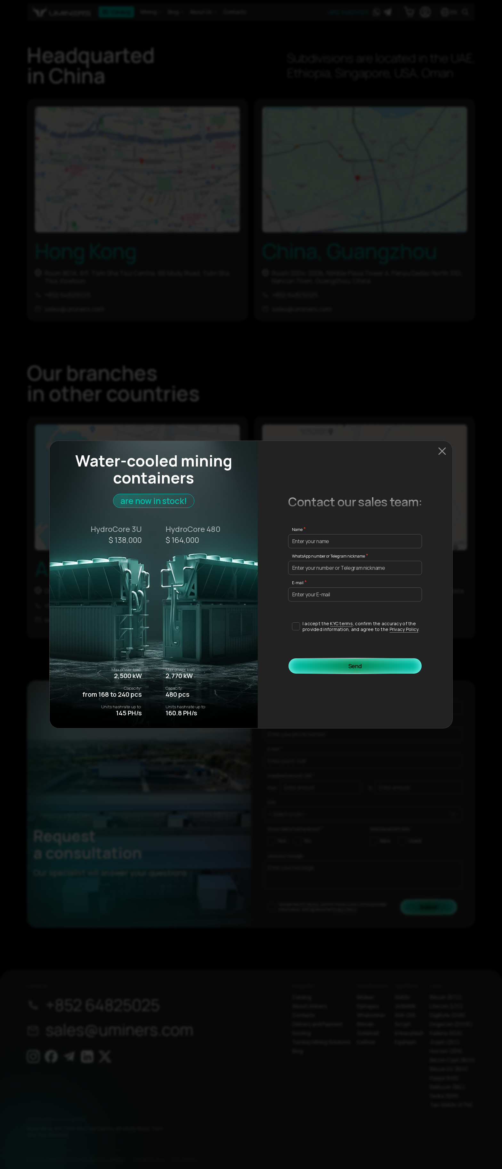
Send (355, 666)
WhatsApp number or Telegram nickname (328, 556)
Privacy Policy (404, 629)
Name (297, 529)
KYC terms (341, 623)
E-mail (298, 582)
